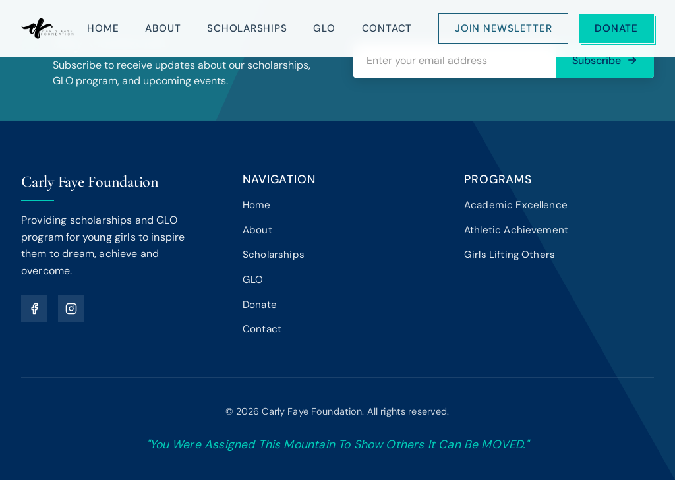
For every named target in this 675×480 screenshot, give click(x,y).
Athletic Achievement (516, 230)
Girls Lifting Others (509, 254)
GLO (324, 28)
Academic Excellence (516, 205)
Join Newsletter (503, 28)
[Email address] (454, 60)
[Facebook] (34, 308)
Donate (616, 28)
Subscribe (605, 60)
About (163, 28)
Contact (387, 28)
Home (103, 28)
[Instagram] (71, 308)
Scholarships (247, 28)
